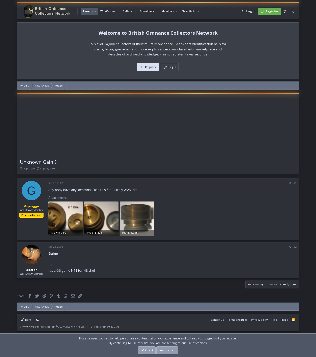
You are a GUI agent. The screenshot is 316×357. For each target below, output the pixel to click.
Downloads (147, 11)
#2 (295, 246)
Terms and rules (237, 320)
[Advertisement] (158, 128)
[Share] (289, 183)
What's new (107, 11)
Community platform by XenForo (52, 326)
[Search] (292, 11)
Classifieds (188, 11)
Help (274, 320)
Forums (88, 11)
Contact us (217, 320)
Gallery (127, 11)
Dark (26, 320)
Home (284, 320)
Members (168, 11)
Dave (116, 326)
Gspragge (29, 168)
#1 (295, 183)
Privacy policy (259, 320)
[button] (96, 11)
